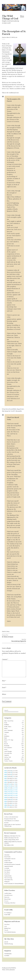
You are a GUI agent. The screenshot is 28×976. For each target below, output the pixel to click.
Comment (5, 659)
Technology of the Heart (9, 902)
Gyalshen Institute (8, 862)
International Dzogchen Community (12, 864)
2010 (5, 784)
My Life (6, 743)
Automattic (12, 969)
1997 (5, 807)
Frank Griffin (7, 914)
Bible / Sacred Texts (8, 720)
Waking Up (6, 881)
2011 (5, 782)
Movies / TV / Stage (8, 739)
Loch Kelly (6, 868)
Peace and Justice (8, 747)
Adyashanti (6, 854)
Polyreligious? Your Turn (15, 835)
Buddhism (6, 724)
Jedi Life (6, 941)
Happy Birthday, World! (14, 839)
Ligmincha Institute (8, 866)
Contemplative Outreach (9, 858)
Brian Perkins (7, 856)
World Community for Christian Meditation (13, 883)
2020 (5, 776)
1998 (5, 805)
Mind (5, 738)
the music (6, 822)
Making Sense (7, 928)
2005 (5, 793)
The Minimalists (8, 953)
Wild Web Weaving (8, 943)
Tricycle (6, 930)
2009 (5, 786)
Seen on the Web (8, 753)
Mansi (5, 841)
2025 (5, 770)
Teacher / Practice (8, 761)
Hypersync (6, 897)
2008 (5, 788)
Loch (5, 926)
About (12, 845)
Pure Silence (7, 872)
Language (6, 732)
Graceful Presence (8, 895)
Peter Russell (7, 870)
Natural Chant (7, 899)
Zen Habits (6, 955)
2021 (5, 774)
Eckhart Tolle (7, 860)
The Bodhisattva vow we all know (11, 820)
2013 (5, 780)
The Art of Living (8, 877)
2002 (5, 799)
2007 (5, 789)
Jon (16, 37)
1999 (5, 803)
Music (5, 741)
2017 (5, 778)
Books (5, 722)
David (5, 837)
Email (4, 687)
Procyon (6, 901)
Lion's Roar (7, 924)
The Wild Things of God (10, 17)
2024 (5, 772)
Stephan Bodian (7, 875)
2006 (5, 791)
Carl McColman (7, 893)
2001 (5, 801)
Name (4, 680)
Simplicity (6, 755)
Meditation (6, 736)
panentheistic (10, 68)
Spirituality (6, 759)
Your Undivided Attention (10, 932)
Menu (22, 16)
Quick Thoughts (8, 751)
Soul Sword (7, 874)
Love (5, 734)
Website (4, 694)
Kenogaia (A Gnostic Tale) (10, 818)
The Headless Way (8, 879)
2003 (5, 797)
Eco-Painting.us (7, 912)
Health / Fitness (7, 726)
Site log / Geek (7, 757)
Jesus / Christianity (8, 730)
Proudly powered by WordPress (9, 968)
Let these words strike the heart (11, 816)
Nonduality (6, 745)
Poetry (7, 631)
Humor (6, 728)
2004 (5, 795)
